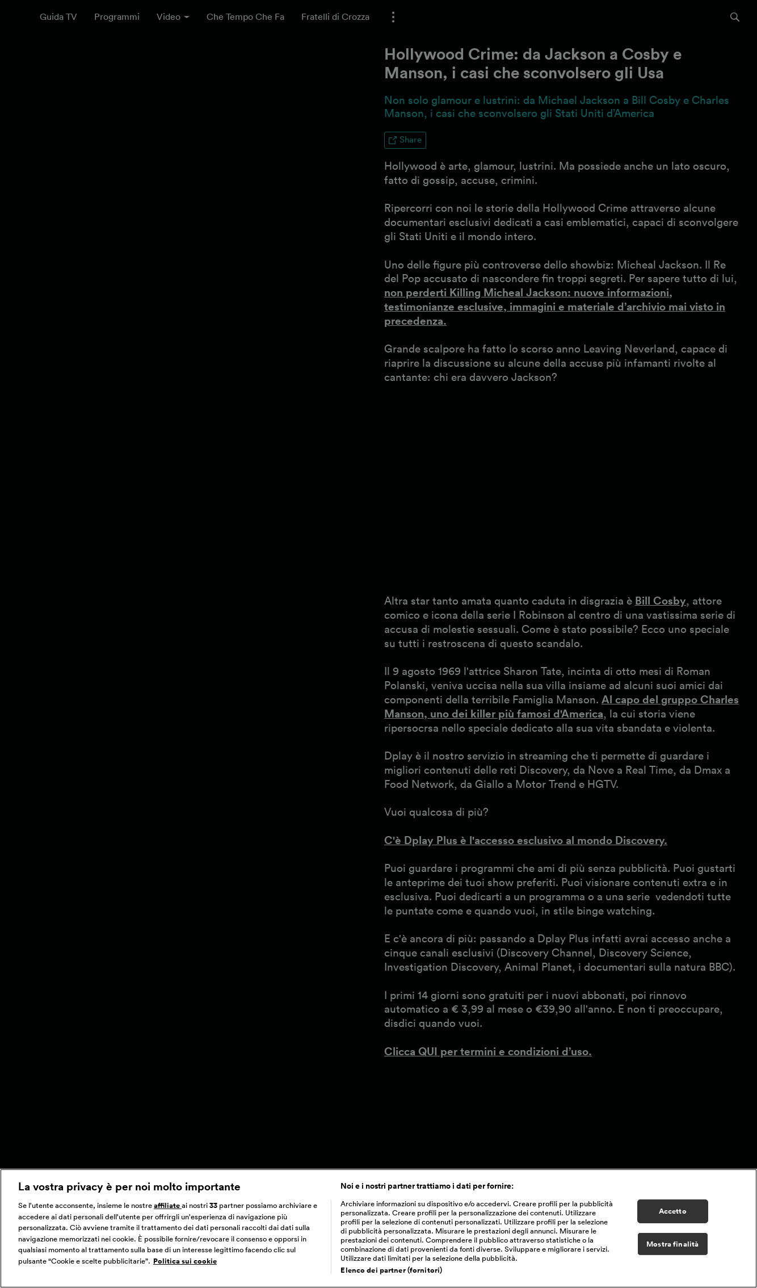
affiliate (168, 1205)
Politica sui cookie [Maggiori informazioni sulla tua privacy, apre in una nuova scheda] (185, 1261)
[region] (378, 1228)
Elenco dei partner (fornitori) (391, 1270)
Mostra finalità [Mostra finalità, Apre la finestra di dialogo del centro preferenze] (672, 1244)
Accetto (673, 1211)
